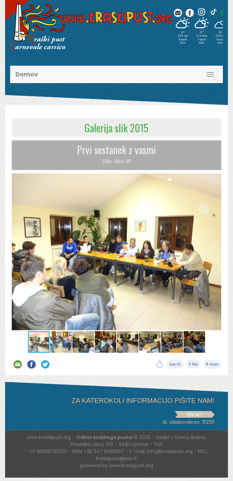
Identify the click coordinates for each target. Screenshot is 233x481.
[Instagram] (201, 12)
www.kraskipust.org (131, 465)
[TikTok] (213, 12)
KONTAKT (194, 414)
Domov (26, 74)
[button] (215, 179)
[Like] (159, 364)
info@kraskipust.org (170, 451)
